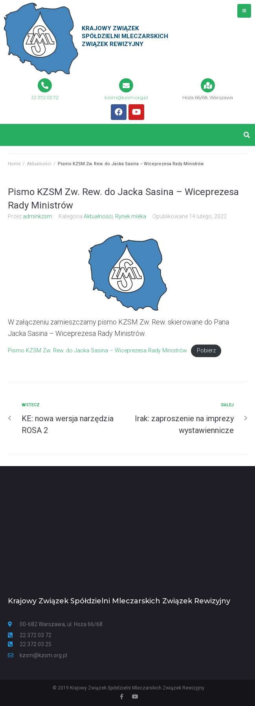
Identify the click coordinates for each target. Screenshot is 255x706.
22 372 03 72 (45, 97)
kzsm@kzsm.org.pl (126, 97)
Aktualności (39, 163)
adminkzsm (37, 216)
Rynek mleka (130, 216)
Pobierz (206, 350)
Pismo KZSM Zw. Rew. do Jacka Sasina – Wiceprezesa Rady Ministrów (97, 350)
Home (14, 163)
